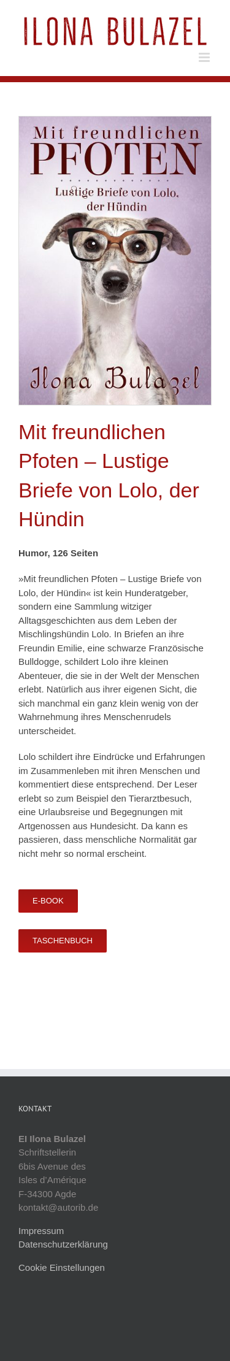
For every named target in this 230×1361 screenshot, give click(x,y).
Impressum (41, 1230)
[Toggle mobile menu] (205, 57)
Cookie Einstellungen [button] (61, 1267)
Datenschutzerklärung (63, 1244)
